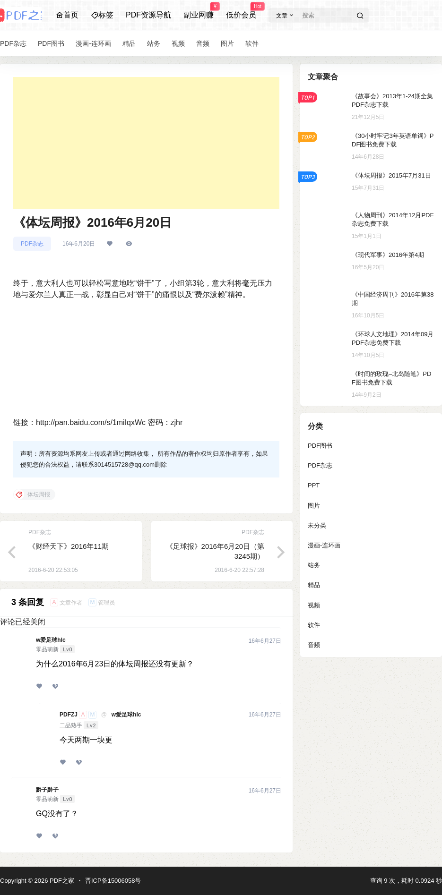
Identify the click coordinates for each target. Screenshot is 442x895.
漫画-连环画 (324, 545)
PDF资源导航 (148, 15)
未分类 (317, 525)
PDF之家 (61, 880)
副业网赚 (198, 10)
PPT (314, 485)
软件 (314, 625)
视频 (314, 605)
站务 (314, 565)
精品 (314, 584)
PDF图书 (320, 445)
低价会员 (241, 10)
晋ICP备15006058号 (113, 880)
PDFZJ (69, 714)
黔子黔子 (47, 790)
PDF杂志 (32, 243)
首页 (67, 15)
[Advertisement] (146, 143)
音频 (314, 644)
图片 (314, 505)
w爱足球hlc (51, 640)
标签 (102, 15)
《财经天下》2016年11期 (68, 546)
